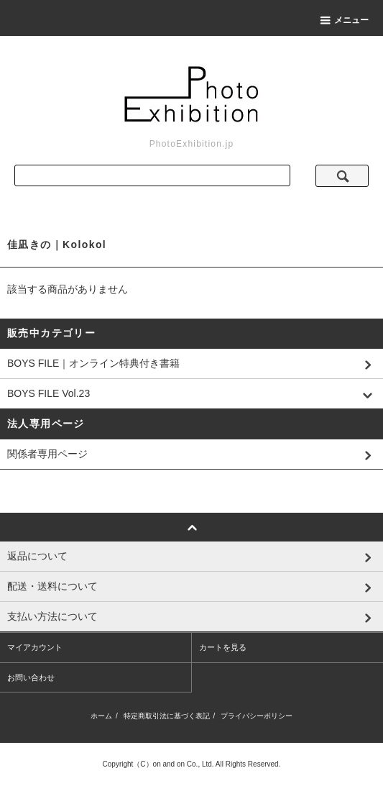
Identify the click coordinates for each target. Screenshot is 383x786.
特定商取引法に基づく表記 (167, 716)
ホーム (101, 716)
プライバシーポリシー (256, 716)
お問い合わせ (31, 677)
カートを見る (222, 647)
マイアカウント (35, 647)
